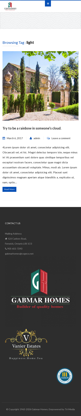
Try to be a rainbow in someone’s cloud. (32, 128)
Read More (9, 189)
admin (37, 138)
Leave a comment (60, 138)
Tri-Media (70, 409)
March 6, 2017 (15, 138)
